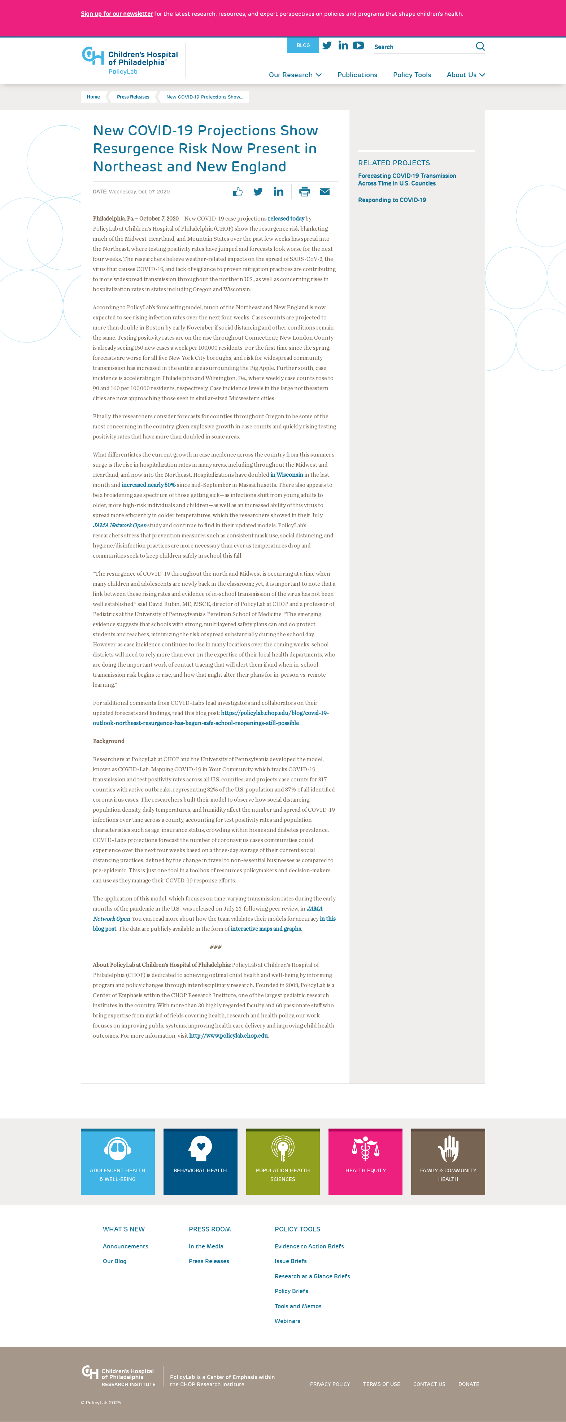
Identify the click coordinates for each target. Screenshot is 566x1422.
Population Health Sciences (283, 1174)
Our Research (291, 74)
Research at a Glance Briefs (312, 1276)
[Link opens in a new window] (117, 14)
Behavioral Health (200, 1170)
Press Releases (133, 97)
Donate (468, 1384)
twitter (261, 191)
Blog (303, 45)
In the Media (206, 1246)
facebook (241, 191)
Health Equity (365, 1170)
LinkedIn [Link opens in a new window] (343, 45)
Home (93, 97)
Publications (357, 74)
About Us (461, 74)
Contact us (429, 1384)
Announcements (125, 1246)
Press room (210, 1229)
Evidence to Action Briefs (309, 1246)
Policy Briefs (291, 1291)
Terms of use (381, 1384)
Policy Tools (412, 74)
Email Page (328, 191)
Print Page (307, 191)
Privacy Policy (330, 1384)
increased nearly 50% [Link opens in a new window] (149, 485)
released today (286, 219)
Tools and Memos (298, 1306)
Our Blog (115, 1261)
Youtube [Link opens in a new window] (358, 45)
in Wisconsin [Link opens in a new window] (286, 475)
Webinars (287, 1321)
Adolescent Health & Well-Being (117, 1174)
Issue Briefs (291, 1261)
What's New (124, 1229)
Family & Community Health (448, 1174)
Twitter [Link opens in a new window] (327, 45)
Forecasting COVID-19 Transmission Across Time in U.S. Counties (407, 179)
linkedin (281, 191)
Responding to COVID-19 (392, 200)
